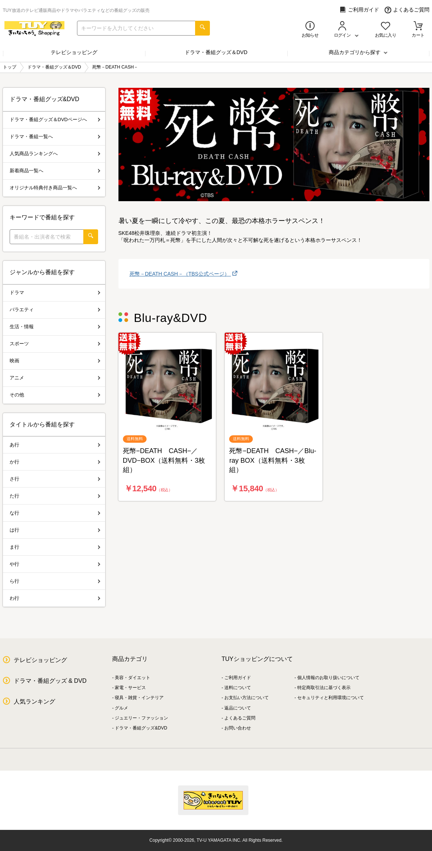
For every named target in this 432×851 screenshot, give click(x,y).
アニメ (55, 377)
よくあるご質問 (407, 9)
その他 (55, 395)
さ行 (55, 479)
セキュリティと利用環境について (330, 697)
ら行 (55, 581)
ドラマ (55, 292)
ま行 (55, 547)
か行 (55, 462)
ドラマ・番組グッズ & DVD (50, 681)
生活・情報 (55, 326)
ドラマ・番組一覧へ (55, 136)
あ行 (55, 445)
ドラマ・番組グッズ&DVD (141, 728)
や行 (55, 564)
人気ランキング (34, 701)
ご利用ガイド (359, 9)
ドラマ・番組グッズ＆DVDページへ (55, 119)
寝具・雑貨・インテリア (139, 697)
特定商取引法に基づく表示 (324, 687)
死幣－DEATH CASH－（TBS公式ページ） (180, 274)
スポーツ (55, 343)
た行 (55, 496)
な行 (55, 513)
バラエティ (55, 309)
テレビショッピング (74, 52)
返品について (237, 708)
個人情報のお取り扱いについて (328, 677)
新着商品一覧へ (55, 170)
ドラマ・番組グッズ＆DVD (216, 52)
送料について (237, 687)
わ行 (55, 598)
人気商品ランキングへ (55, 153)
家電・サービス (130, 687)
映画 (55, 360)
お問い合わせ (237, 728)
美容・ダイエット (132, 677)
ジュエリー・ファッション (141, 718)
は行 (55, 530)
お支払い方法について (246, 697)
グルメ (121, 708)
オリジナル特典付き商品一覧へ (55, 187)
